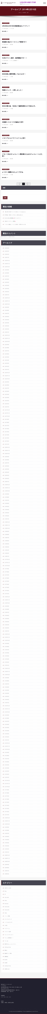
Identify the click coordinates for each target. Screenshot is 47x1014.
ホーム (20, 12)
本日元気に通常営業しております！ (14, 74)
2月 (27, 12)
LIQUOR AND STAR (28, 2)
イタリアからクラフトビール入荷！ (14, 138)
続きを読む (4, 31)
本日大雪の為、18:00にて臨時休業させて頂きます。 (19, 106)
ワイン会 (12, 28)
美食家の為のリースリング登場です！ (14, 42)
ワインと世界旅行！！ (14, 60)
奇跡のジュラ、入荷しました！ (12, 90)
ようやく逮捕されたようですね (12, 172)
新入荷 (11, 44)
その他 (11, 76)
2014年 (24, 12)
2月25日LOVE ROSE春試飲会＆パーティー (16, 26)
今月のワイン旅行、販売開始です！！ (14, 58)
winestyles (5, 28)
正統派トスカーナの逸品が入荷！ (13, 122)
